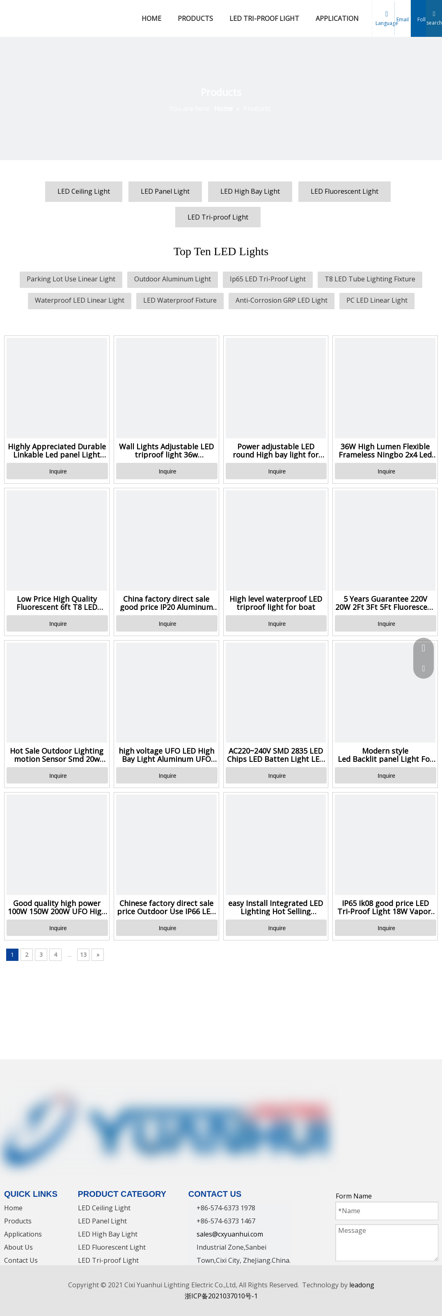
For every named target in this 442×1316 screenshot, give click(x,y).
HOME (151, 18)
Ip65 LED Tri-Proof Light (268, 278)
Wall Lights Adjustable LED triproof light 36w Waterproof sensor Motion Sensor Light (166, 450)
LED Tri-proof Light (218, 217)
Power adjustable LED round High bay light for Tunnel (275, 450)
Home (13, 1207)
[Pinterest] (420, 1096)
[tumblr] (342, 1110)
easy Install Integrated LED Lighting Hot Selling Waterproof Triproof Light (275, 907)
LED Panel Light (165, 191)
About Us (18, 1247)
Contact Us (21, 1260)
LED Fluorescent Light (344, 191)
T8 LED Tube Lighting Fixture (370, 278)
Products (18, 1220)
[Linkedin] (358, 1096)
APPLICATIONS (339, 18)
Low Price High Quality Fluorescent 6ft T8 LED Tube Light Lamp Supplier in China (56, 603)
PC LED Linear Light (377, 300)
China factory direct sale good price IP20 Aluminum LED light (166, 603)
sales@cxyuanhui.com (230, 1234)
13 (83, 954)
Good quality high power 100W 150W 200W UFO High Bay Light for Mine (57, 907)
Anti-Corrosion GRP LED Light (281, 300)
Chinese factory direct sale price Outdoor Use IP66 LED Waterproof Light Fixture (166, 907)
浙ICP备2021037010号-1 (221, 1295)
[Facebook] (342, 1096)
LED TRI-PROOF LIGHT (264, 18)
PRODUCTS (195, 18)
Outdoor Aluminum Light (172, 278)
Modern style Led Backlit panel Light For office (385, 755)
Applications (23, 1234)
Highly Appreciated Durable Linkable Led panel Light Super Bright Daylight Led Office (57, 450)
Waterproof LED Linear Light (79, 300)
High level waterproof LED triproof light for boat (275, 603)
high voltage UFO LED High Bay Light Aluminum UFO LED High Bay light (166, 755)
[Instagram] (405, 1096)
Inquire (58, 471)
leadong (361, 1284)
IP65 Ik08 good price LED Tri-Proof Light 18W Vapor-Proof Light (385, 907)
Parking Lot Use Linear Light (71, 278)
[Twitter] (373, 1096)
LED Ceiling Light (83, 191)
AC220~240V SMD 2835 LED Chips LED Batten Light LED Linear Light (276, 755)
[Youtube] (389, 1096)
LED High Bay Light (250, 191)
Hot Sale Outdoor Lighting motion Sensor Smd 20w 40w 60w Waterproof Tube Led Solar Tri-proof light (56, 755)
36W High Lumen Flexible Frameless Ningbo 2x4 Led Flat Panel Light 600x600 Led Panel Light (385, 450)
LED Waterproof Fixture (180, 300)
